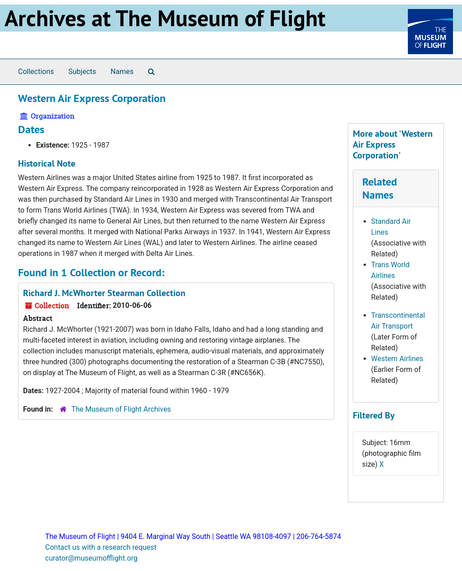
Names (122, 71)
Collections (36, 71)
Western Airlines (397, 358)
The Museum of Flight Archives (121, 409)
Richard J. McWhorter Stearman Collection (104, 293)
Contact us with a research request (101, 547)
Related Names (379, 188)
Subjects (82, 71)
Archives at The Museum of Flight (165, 18)
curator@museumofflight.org (91, 558)
